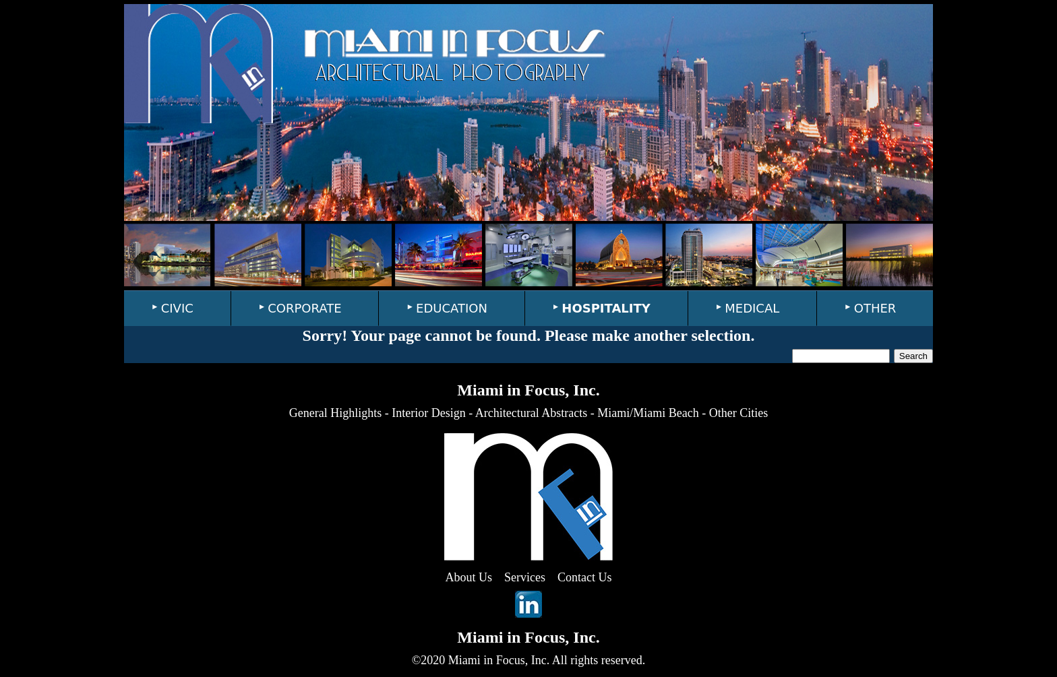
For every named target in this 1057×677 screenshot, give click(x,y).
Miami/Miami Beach (647, 413)
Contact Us (584, 577)
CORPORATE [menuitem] (304, 308)
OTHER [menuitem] (875, 308)
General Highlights (335, 413)
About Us (469, 577)
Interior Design (428, 413)
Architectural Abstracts (531, 413)
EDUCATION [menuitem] (451, 308)
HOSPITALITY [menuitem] (606, 308)
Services (524, 577)
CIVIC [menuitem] (177, 308)
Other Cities (738, 413)
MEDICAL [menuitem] (752, 308)
